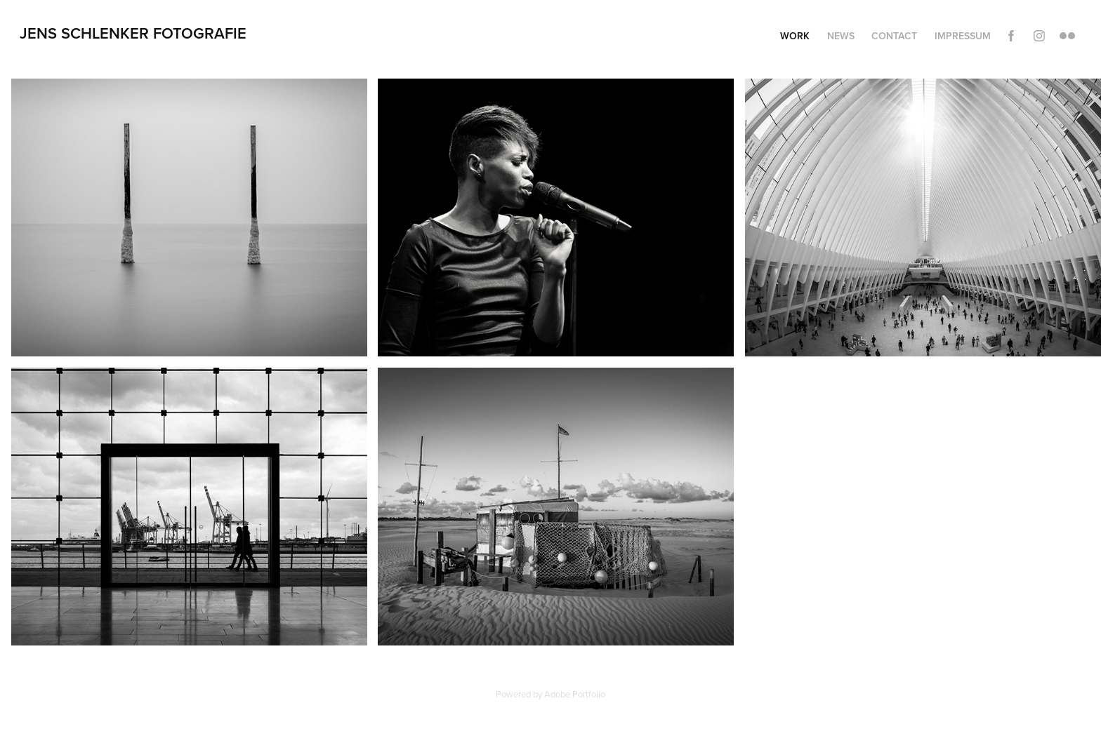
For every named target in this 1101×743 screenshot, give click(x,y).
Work (795, 36)
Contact (894, 36)
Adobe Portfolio (574, 694)
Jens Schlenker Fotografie (133, 33)
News (841, 36)
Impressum (963, 36)
